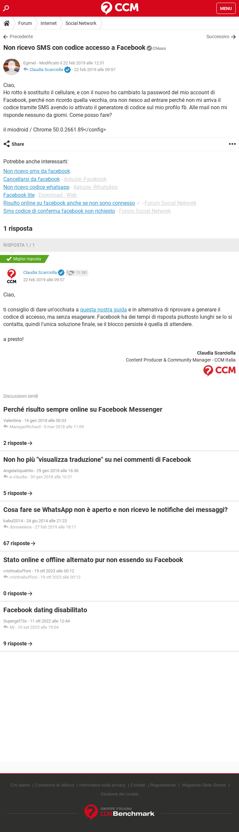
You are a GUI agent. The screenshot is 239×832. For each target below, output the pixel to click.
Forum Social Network (170, 203)
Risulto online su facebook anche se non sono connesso (69, 203)
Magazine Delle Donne (204, 785)
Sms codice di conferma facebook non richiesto (59, 211)
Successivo (217, 36)
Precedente (21, 36)
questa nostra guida (103, 309)
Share (18, 144)
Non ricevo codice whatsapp (36, 187)
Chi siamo (20, 785)
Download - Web (58, 195)
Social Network (80, 23)
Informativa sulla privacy (102, 785)
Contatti (137, 785)
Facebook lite (19, 195)
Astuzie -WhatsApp (95, 187)
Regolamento (163, 785)
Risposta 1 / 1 (19, 245)
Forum (25, 23)
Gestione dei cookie (119, 793)
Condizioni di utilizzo (54, 785)
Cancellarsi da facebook (31, 179)
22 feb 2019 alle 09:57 (94, 69)
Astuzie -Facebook (85, 179)
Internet (49, 23)
